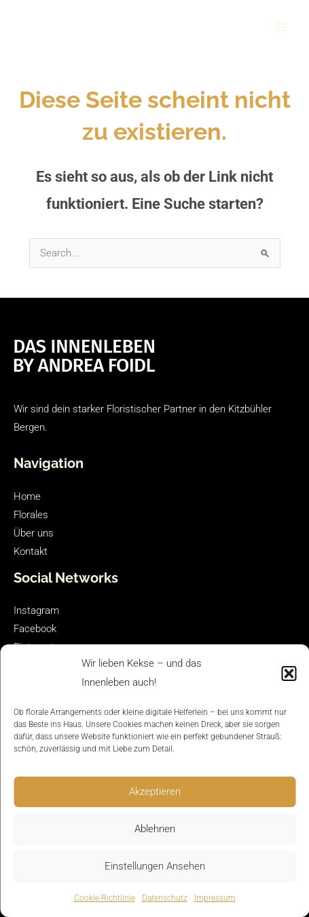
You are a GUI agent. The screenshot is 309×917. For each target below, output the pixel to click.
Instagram (36, 610)
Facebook (35, 629)
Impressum (215, 898)
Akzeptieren (155, 791)
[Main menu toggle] (281, 27)
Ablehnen (154, 829)
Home (27, 496)
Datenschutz (164, 898)
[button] (288, 673)
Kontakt (31, 551)
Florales (31, 515)
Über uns (34, 533)
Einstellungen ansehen (155, 866)
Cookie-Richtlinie (104, 898)
